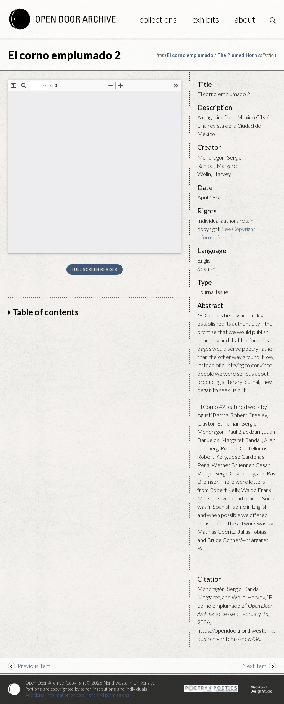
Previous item (34, 665)
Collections (158, 19)
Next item (254, 665)
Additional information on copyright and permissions (77, 695)
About (244, 19)
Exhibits (205, 19)
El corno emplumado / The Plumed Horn (212, 55)
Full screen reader (94, 269)
